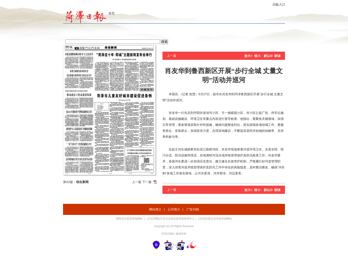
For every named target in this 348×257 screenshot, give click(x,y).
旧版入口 (279, 4)
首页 (112, 13)
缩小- (257, 56)
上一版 (136, 182)
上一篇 (171, 55)
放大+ (248, 56)
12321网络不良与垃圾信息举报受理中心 (170, 218)
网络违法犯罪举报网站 (129, 218)
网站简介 (155, 209)
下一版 (147, 182)
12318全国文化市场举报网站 (215, 218)
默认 (268, 56)
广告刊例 (192, 209)
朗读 (277, 56)
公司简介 (174, 209)
